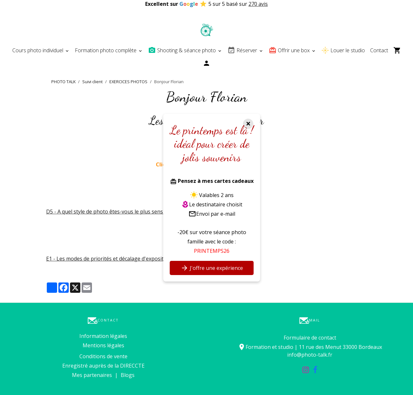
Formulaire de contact (310, 337)
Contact (379, 50)
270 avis (258, 3)
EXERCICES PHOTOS (128, 81)
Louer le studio (343, 50)
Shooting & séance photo (182, 50)
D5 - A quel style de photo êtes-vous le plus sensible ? (110, 211)
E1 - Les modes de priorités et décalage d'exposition (108, 258)
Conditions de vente (103, 356)
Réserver (242, 50)
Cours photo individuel (38, 50)
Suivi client (92, 81)
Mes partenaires (92, 375)
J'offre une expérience (212, 268)
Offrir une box (290, 50)
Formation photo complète (106, 50)
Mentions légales (103, 345)
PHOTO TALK (63, 81)
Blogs (128, 375)
